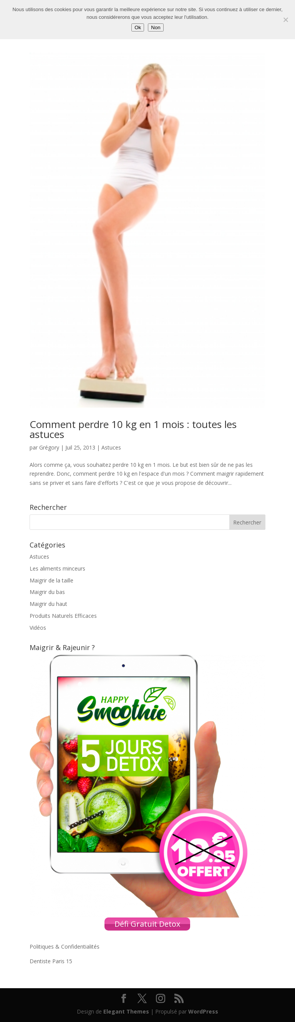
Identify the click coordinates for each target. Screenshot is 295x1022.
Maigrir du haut (48, 603)
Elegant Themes (126, 1011)
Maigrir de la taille (51, 580)
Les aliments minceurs (57, 568)
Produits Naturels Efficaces (63, 615)
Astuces (111, 447)
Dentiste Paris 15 (51, 961)
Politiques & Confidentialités (64, 946)
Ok (137, 27)
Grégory (49, 447)
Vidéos (38, 627)
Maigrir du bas (47, 592)
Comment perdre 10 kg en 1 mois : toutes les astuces (133, 429)
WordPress (203, 1011)
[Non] (285, 19)
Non (155, 27)
